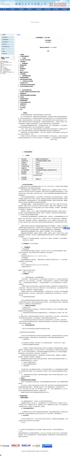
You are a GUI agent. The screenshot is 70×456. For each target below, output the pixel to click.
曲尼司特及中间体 (6, 46)
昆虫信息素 (5, 53)
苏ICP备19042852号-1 (44, 451)
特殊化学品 (5, 44)
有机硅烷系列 (5, 37)
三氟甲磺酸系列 (5, 39)
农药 (3, 48)
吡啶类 (4, 51)
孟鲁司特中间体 (5, 41)
